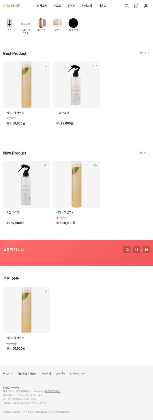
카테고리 (87, 5)
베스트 (57, 5)
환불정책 (46, 373)
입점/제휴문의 (77, 373)
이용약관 (8, 373)
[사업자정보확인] (53, 391)
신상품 (72, 5)
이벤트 (102, 5)
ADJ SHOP (11, 6)
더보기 (144, 53)
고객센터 (60, 373)
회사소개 (42, 5)
